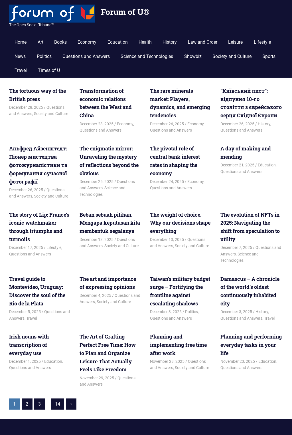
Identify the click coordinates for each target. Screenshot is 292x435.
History (170, 42)
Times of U (49, 70)
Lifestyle (262, 42)
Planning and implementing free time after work (178, 345)
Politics (44, 56)
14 (57, 403)
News (20, 56)
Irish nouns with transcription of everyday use (29, 345)
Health (145, 42)
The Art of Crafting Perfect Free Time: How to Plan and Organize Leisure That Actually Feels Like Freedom (108, 353)
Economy (87, 42)
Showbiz (193, 56)
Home (21, 42)
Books (60, 42)
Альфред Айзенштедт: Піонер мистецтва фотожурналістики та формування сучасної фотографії (38, 165)
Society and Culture (232, 56)
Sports (268, 56)
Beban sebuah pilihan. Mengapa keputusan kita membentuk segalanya (110, 223)
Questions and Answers (86, 56)
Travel (21, 70)
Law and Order (202, 42)
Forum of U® (125, 12)
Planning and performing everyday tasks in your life (251, 345)
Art (40, 42)
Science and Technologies (147, 56)
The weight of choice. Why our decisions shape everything (180, 223)
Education (118, 42)
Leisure (235, 42)
